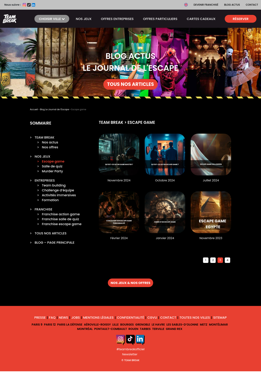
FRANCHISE (43, 209)
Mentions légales (98, 317)
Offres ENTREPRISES (117, 19)
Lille (115, 324)
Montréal (85, 329)
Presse (40, 317)
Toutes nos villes (194, 317)
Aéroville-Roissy (97, 324)
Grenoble (142, 324)
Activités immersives (59, 195)
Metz (203, 324)
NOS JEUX (84, 19)
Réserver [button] (240, 19)
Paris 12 (50, 324)
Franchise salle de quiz (60, 219)
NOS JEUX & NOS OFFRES (130, 283)
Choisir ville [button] (52, 19)
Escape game (53, 161)
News (63, 317)
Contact (252, 5)
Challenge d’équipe (58, 190)
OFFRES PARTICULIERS (160, 19)
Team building (54, 185)
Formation (50, 200)
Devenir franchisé (206, 5)
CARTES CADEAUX (201, 19)
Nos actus (50, 142)
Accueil (34, 109)
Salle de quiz (52, 166)
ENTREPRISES (45, 180)
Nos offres (50, 147)
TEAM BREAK (44, 137)
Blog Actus (232, 5)
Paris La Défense (69, 324)
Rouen (133, 329)
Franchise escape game (62, 224)
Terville (158, 329)
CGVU (152, 317)
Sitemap (220, 317)
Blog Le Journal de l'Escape (54, 109)
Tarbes (145, 329)
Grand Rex (174, 329)
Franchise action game (61, 214)
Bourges (127, 324)
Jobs (75, 317)
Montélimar (218, 324)
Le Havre (158, 324)
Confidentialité (130, 317)
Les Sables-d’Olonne (182, 324)
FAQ (52, 317)
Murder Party (52, 171)
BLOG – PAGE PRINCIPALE (54, 242)
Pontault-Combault (110, 329)
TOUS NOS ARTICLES (130, 84)
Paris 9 (37, 324)
